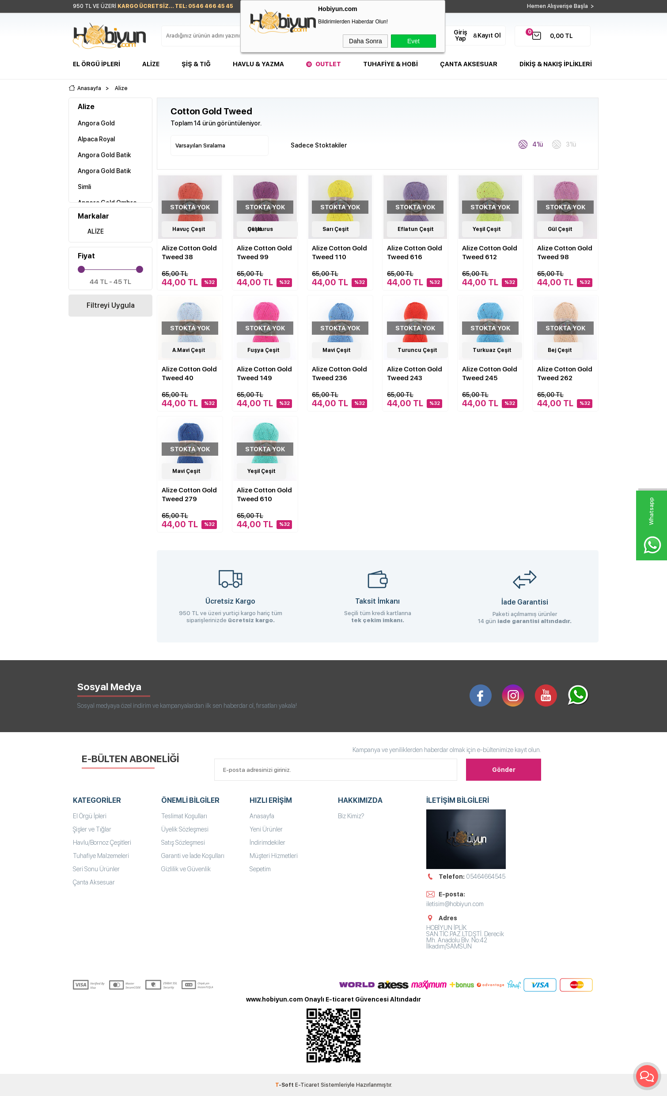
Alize (150, 64)
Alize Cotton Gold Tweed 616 (414, 252)
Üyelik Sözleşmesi (184, 829)
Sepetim (260, 869)
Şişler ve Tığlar (92, 829)
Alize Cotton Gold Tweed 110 (339, 252)
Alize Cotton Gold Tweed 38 (189, 252)
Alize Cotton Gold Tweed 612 (489, 252)
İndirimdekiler (267, 842)
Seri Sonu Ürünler (96, 869)
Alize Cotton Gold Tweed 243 (414, 373)
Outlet (328, 64)
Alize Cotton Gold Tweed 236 (339, 373)
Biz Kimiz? (351, 816)
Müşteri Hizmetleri (274, 855)
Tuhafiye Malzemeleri (101, 855)
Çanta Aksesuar (468, 64)
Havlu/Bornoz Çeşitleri (102, 842)
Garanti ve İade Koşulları (192, 855)
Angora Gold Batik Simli (104, 178)
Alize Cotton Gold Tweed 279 (189, 494)
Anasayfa (262, 816)
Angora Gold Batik (104, 155)
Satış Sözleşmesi (183, 842)
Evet (413, 41)
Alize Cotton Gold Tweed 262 (564, 373)
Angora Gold (96, 123)
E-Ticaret (307, 1085)
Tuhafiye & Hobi (390, 64)
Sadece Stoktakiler (314, 145)
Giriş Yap (460, 35)
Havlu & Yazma (258, 64)
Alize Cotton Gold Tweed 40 (189, 373)
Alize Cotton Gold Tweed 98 (564, 252)
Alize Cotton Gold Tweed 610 (264, 494)
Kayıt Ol (489, 35)
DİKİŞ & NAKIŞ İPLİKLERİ (555, 64)
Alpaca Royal (96, 139)
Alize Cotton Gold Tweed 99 (264, 252)
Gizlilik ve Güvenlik (186, 869)
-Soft (285, 1085)
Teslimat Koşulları (184, 816)
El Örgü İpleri (96, 64)
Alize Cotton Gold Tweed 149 (264, 373)
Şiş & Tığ (196, 64)
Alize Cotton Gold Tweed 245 (489, 373)
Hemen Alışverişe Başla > (560, 6)
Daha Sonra (365, 41)
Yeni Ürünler (266, 829)
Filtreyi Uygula (111, 305)
